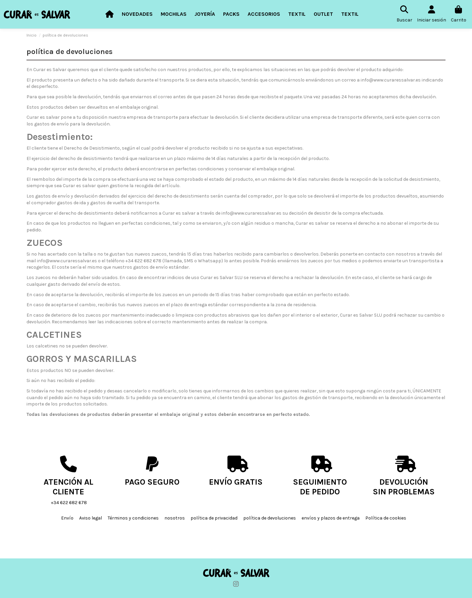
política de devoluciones (269, 518)
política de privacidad (214, 518)
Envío (67, 518)
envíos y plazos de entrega (331, 518)
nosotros (174, 518)
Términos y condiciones (133, 518)
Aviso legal (90, 518)
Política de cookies (385, 518)
